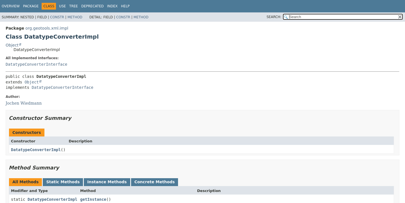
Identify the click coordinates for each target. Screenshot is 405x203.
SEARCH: (274, 17)
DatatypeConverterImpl (36, 149)
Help (125, 6)
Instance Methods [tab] (107, 182)
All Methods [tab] (25, 182)
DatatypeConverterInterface (36, 64)
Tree (73, 6)
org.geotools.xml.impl (46, 28)
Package (31, 6)
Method (75, 17)
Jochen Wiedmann (24, 103)
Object (12, 45)
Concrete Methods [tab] (154, 182)
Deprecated (92, 6)
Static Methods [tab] (63, 182)
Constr (57, 17)
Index (112, 6)
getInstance (93, 199)
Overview (11, 6)
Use (62, 6)
